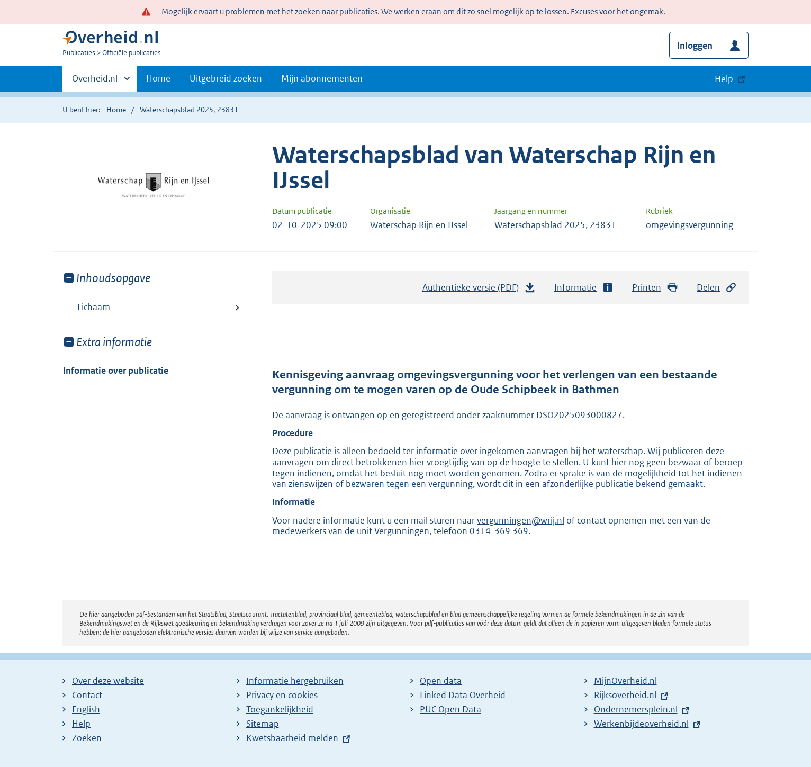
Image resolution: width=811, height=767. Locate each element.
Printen (655, 288)
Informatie (584, 288)
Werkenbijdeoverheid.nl (641, 723)
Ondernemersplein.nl (636, 709)
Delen (717, 288)
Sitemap (262, 723)
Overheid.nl (95, 81)
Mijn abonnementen (322, 78)
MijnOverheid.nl (625, 681)
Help (81, 723)
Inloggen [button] (695, 45)
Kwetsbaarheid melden (292, 738)
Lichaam (93, 307)
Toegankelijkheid (279, 709)
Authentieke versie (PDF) (479, 290)
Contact (87, 695)
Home (158, 78)
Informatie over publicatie (115, 370)
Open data (441, 681)
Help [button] (724, 79)
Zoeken (87, 738)
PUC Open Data (450, 709)
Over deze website (108, 681)
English (86, 709)
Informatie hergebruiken (295, 681)
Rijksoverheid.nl (625, 695)
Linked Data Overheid (463, 695)
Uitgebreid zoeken (226, 78)
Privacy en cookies (282, 695)
